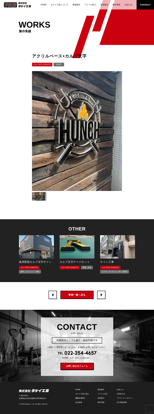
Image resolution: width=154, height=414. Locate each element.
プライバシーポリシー (125, 398)
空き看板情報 (122, 402)
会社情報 (78, 402)
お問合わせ (121, 394)
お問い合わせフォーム (77, 366)
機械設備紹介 (80, 398)
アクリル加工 (90, 5)
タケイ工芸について (59, 5)
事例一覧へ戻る (77, 295)
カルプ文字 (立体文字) (42, 64)
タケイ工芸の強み (82, 394)
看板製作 (76, 5)
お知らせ (128, 5)
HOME (44, 5)
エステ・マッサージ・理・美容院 (114, 271)
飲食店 (58, 64)
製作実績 (116, 5)
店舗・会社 (87, 267)
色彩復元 (104, 5)
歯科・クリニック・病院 (30, 271)
